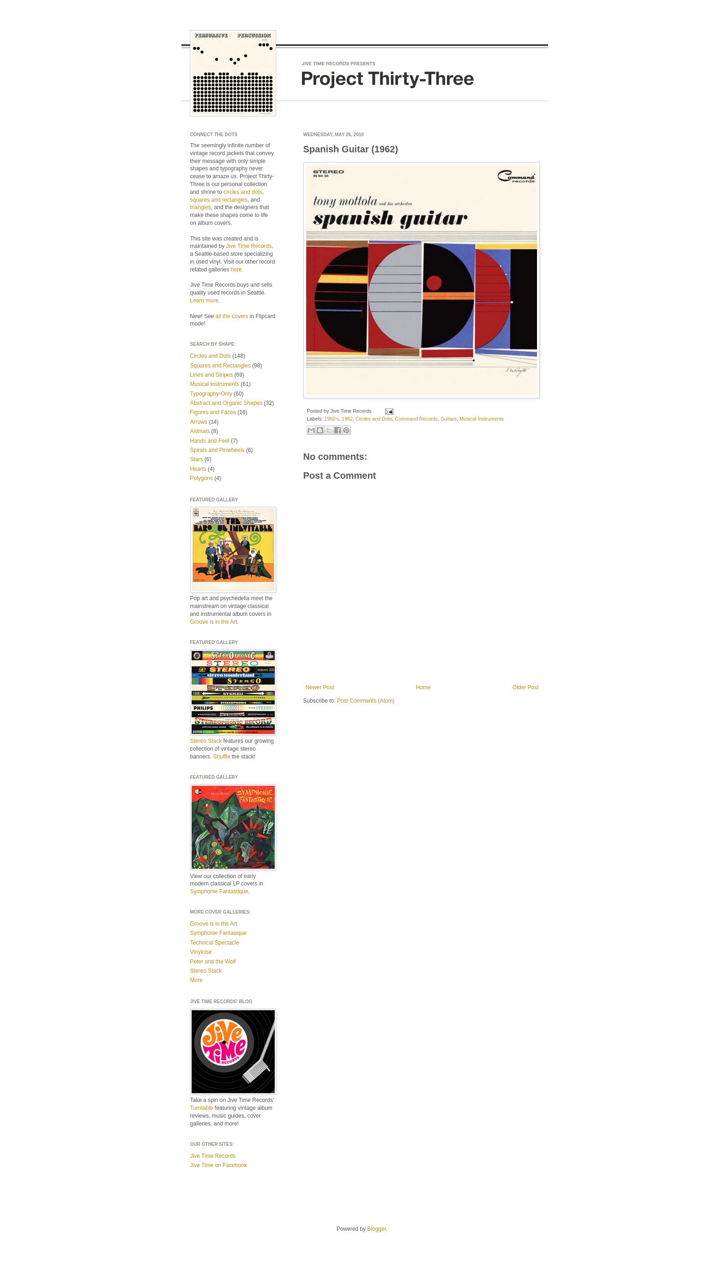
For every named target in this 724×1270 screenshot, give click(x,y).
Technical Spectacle (214, 942)
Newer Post (320, 687)
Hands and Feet (209, 441)
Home (423, 687)
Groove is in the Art (213, 622)
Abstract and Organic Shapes (226, 403)
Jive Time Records (249, 246)
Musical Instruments (481, 418)
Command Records (416, 418)
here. (237, 269)
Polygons (201, 478)
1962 (347, 418)
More (196, 980)
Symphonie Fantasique (218, 933)
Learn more (204, 300)
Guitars (448, 418)
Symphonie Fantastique (219, 891)
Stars (196, 459)
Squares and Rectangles (220, 365)
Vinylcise (201, 952)
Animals (200, 431)
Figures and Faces (213, 412)
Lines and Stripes (211, 375)
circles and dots (242, 192)
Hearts (198, 469)
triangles (200, 207)
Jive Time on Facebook (218, 1165)
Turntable (201, 1108)
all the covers (232, 316)
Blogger (376, 1229)
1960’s (331, 418)
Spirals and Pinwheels (217, 450)
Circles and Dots (374, 418)
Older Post (526, 687)
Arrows (198, 422)
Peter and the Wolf (213, 961)
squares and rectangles (219, 200)
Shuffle (221, 756)
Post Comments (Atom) (366, 701)
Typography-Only (211, 394)
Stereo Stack (206, 741)
